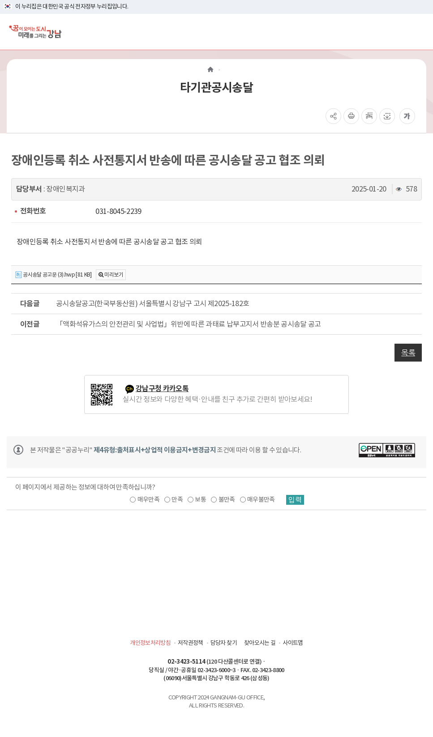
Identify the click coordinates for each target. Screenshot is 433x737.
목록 (408, 352)
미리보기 (113, 274)
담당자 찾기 (223, 643)
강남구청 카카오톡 (162, 388)
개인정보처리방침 (150, 643)
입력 (295, 499)
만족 (177, 499)
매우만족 (148, 499)
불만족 (227, 499)
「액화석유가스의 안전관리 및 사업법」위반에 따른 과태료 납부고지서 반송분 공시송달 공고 (188, 324)
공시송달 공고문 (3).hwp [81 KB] (53, 275)
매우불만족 (261, 499)
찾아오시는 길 (259, 643)
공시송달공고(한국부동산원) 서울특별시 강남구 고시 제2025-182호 (152, 303)
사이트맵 (293, 643)
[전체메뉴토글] (419, 31)
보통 (200, 499)
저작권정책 (190, 643)
